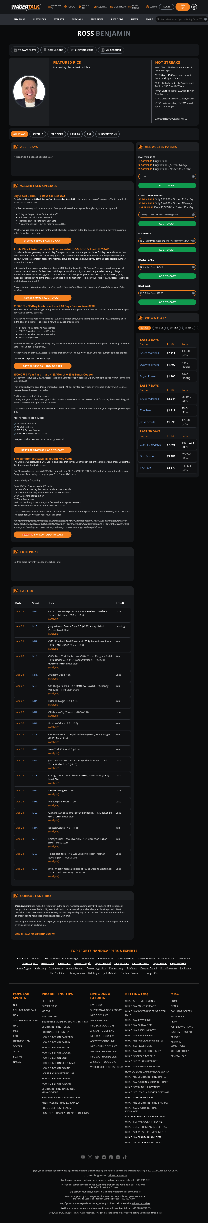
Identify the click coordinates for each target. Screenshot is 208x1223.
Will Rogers (94, 973)
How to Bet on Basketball (59, 1037)
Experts (59, 19)
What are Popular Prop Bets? (144, 1040)
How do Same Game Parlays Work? (147, 1071)
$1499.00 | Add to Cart (42, 450)
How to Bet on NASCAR (56, 1083)
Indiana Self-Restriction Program (104, 1187)
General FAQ (178, 1056)
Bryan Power (148, 376)
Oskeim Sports (30, 963)
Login (167, 6)
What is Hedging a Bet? (139, 1097)
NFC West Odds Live (102, 1035)
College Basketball (26, 1020)
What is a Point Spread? (140, 1006)
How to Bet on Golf (55, 1057)
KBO (15, 1035)
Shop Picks (177, 1016)
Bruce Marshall (149, 353)
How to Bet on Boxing (56, 1068)
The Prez (145, 410)
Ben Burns (22, 958)
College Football (24, 1010)
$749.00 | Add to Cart (42, 534)
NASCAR (17, 1061)
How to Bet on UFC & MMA (58, 1063)
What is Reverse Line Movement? (145, 1132)
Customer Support (182, 1031)
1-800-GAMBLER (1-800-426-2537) (161, 1170)
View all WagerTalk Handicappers (35, 934)
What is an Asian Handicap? (142, 1066)
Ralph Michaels (178, 963)
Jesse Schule (147, 422)
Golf (16, 1051)
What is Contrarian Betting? (143, 1142)
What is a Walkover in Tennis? (144, 1121)
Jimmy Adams (77, 973)
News (134, 19)
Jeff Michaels (110, 973)
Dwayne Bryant (149, 365)
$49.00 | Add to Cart (42, 297)
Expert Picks (49, 1006)
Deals (174, 1006)
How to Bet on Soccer (56, 1052)
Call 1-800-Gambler (131, 1191)
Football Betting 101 (56, 1031)
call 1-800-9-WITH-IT (140, 1184)
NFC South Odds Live (103, 1056)
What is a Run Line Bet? (139, 1035)
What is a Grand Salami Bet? (143, 1137)
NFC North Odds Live (103, 1046)
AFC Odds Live (99, 1020)
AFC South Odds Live (103, 1061)
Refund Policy (179, 1051)
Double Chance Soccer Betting (145, 1116)
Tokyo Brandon (146, 958)
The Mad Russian (129, 973)
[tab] (19, 134)
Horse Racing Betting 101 (58, 1073)
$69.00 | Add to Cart (43, 240)
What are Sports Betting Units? (145, 1076)
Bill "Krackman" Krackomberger (62, 958)
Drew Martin (184, 958)
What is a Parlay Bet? (138, 1025)
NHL (15, 1025)
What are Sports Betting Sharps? (146, 1102)
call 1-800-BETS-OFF (140, 1180)
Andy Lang (40, 968)
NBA (15, 1015)
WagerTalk (71, 1212)
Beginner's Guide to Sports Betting (65, 1021)
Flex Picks (39, 19)
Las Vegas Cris (150, 973)
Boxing (17, 1056)
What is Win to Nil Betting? (142, 1087)
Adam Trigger (23, 968)
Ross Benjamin (168, 968)
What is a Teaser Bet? (138, 1045)
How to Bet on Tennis (56, 1078)
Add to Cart (167, 185)
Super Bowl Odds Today (106, 1010)
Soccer (17, 1046)
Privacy (175, 1037)
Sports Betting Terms (56, 1026)
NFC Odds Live (99, 1015)
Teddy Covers (121, 963)
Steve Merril (64, 963)
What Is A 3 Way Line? (138, 1019)
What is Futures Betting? (141, 1061)
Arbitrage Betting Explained (60, 1102)
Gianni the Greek (150, 444)
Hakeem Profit (106, 958)
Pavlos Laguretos (96, 968)
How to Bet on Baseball (57, 1042)
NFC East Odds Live (102, 1025)
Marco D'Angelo (82, 963)
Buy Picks (19, 19)
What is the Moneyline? (140, 1000)
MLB (15, 1030)
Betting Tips (50, 1016)
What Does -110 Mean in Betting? (146, 1126)
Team (173, 1021)
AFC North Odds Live (103, 1051)
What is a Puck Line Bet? (140, 1030)
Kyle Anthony (116, 968)
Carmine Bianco (140, 963)
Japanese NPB (21, 1041)
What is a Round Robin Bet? (142, 1051)
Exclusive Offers (181, 1011)
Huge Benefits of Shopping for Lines (65, 1113)
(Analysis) (53, 618)
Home (174, 1000)
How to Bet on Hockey (56, 1047)
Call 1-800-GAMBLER (117, 1175)
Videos (46, 1011)
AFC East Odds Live (102, 1030)
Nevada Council (84, 1198)
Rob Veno (131, 968)
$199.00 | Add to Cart (42, 366)
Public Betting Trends (56, 1107)
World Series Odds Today (106, 1067)
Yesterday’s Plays (181, 1026)
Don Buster (147, 456)
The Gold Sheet (58, 973)
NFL (15, 1004)
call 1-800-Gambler (141, 1203)
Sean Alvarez (56, 968)
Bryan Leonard (103, 963)
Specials (77, 19)
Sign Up (182, 7)
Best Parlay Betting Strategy (61, 1097)
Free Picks (97, 19)
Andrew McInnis (75, 968)
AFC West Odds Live (102, 1041)
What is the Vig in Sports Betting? (147, 1092)
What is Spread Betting (140, 1056)
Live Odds (117, 19)
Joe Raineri (186, 968)
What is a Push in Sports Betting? (146, 1082)
